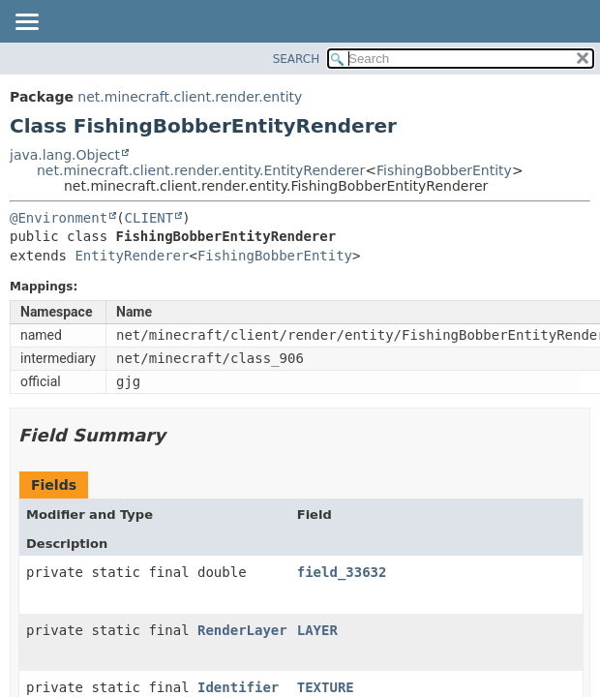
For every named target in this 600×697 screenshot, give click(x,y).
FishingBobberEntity (444, 170)
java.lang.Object (65, 155)
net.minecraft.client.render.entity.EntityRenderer (201, 170)
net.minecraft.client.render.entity (189, 97)
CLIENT (149, 218)
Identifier (238, 687)
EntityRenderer (132, 255)
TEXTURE (325, 687)
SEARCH (296, 59)
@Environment (58, 218)
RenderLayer (242, 630)
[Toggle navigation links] (26, 23)
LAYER (317, 630)
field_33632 (342, 572)
